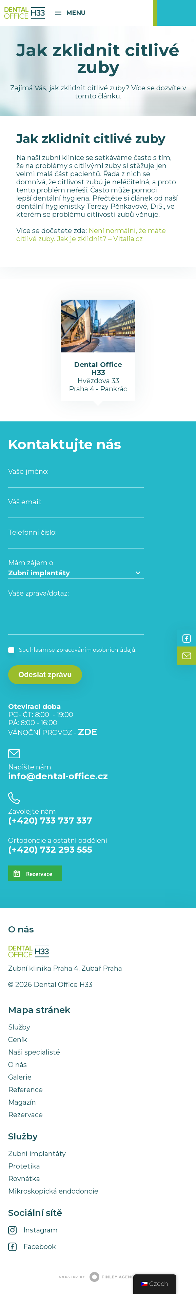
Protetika (24, 1166)
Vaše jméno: (28, 471)
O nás (17, 1065)
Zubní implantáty (37, 1154)
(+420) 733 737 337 (50, 820)
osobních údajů (114, 650)
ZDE (87, 731)
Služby (19, 1027)
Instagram (40, 1230)
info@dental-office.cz (58, 776)
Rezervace (25, 1115)
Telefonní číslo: (32, 532)
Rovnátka (24, 1179)
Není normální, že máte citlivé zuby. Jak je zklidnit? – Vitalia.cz (91, 235)
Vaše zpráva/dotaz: (38, 593)
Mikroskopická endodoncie (53, 1191)
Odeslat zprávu (45, 674)
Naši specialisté (34, 1052)
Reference (25, 1090)
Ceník (17, 1040)
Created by (98, 1277)
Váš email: (24, 502)
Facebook (186, 638)
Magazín (22, 1102)
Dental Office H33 (24, 13)
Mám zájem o (30, 563)
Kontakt (186, 656)
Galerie (20, 1077)
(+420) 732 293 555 (50, 849)
